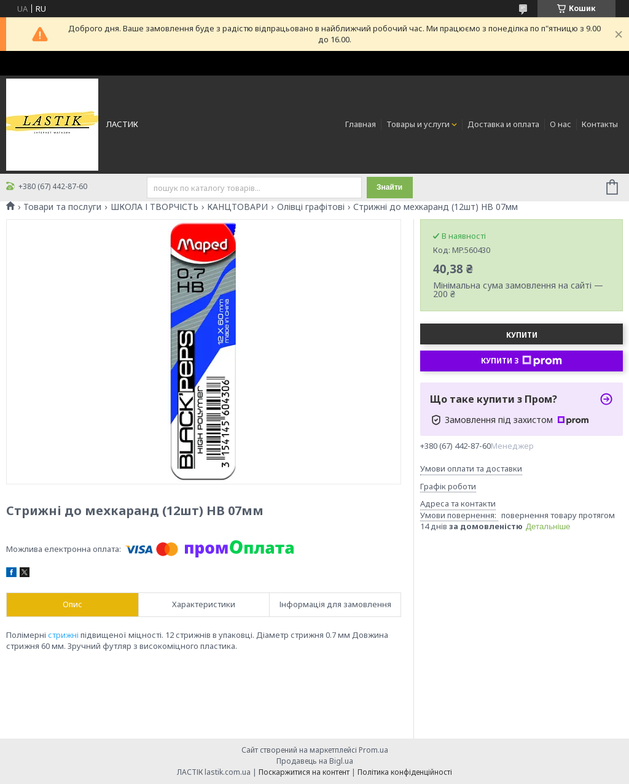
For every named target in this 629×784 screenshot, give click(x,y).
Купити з (521, 361)
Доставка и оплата (503, 124)
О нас (560, 124)
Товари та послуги (62, 206)
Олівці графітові (311, 206)
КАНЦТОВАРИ (237, 206)
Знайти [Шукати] (389, 187)
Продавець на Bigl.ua (314, 761)
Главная (360, 124)
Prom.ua (373, 750)
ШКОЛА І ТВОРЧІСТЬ (154, 206)
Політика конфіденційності (404, 772)
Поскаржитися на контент (304, 772)
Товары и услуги (418, 124)
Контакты (600, 124)
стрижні (63, 634)
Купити (521, 335)
